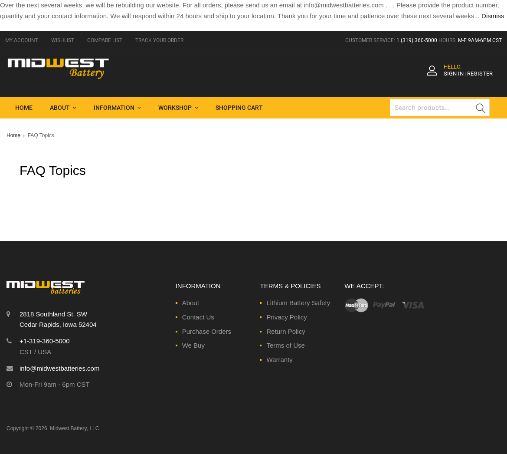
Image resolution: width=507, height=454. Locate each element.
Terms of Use (285, 345)
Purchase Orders (206, 331)
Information (117, 107)
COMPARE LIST (104, 40)
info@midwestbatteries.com (59, 368)
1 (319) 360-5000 (416, 40)
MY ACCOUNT (21, 40)
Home (24, 107)
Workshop (178, 107)
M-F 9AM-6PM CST (480, 40)
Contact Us (198, 317)
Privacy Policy (286, 317)
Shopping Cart (239, 107)
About (63, 107)
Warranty (279, 359)
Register (480, 73)
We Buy (193, 345)
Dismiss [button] (492, 16)
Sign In (454, 73)
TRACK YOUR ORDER (159, 40)
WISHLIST (62, 40)
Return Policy (285, 331)
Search (481, 109)
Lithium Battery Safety (298, 302)
